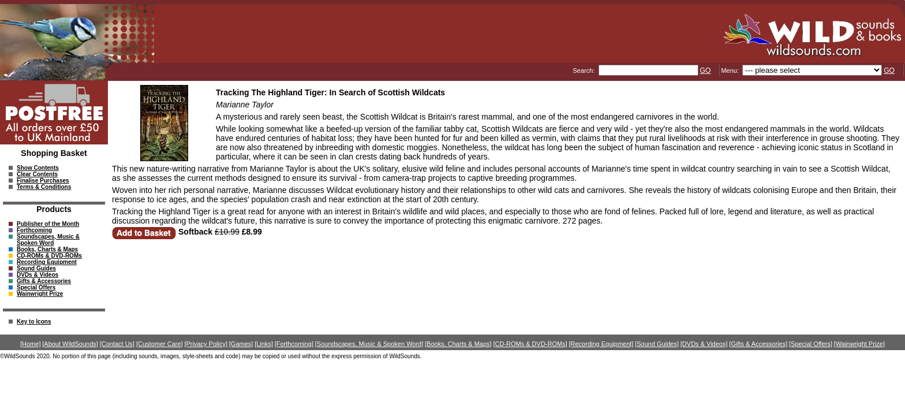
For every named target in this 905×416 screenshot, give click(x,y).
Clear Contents (37, 174)
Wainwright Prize (40, 294)
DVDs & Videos (37, 275)
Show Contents (38, 168)
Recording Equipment (47, 262)
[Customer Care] (159, 343)
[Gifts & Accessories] (758, 343)
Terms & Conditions (44, 187)
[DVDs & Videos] (704, 343)
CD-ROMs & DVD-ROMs (49, 255)
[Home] (30, 343)
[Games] (241, 343)
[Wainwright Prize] (859, 343)
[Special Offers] (810, 343)
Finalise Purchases (43, 180)
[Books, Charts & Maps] (458, 343)
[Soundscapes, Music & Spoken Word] (369, 343)
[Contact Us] (117, 343)
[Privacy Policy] (205, 343)
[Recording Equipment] (601, 343)
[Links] (264, 343)
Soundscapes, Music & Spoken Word (48, 239)
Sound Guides (36, 268)
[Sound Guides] (657, 343)
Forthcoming (34, 230)
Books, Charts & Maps (47, 249)
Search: (584, 70)
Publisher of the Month (48, 224)
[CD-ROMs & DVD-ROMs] (530, 343)
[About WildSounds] (70, 343)
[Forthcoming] (294, 343)
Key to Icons (34, 321)
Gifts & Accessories (44, 281)
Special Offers (36, 287)
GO (705, 70)
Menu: (731, 70)
